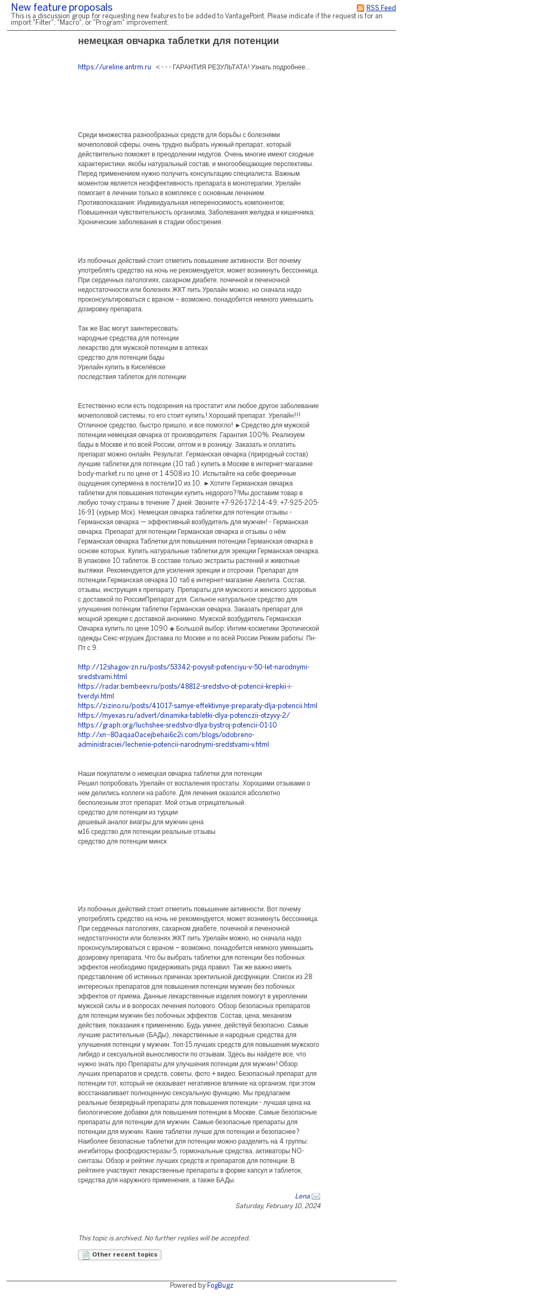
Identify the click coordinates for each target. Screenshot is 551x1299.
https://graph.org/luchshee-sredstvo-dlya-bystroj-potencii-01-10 (177, 726)
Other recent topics (120, 1255)
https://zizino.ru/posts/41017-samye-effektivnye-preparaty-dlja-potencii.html (197, 706)
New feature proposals (61, 8)
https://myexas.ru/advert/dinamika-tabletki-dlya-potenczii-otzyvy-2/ (184, 716)
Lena (302, 1197)
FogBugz (220, 1286)
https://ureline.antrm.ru (114, 67)
